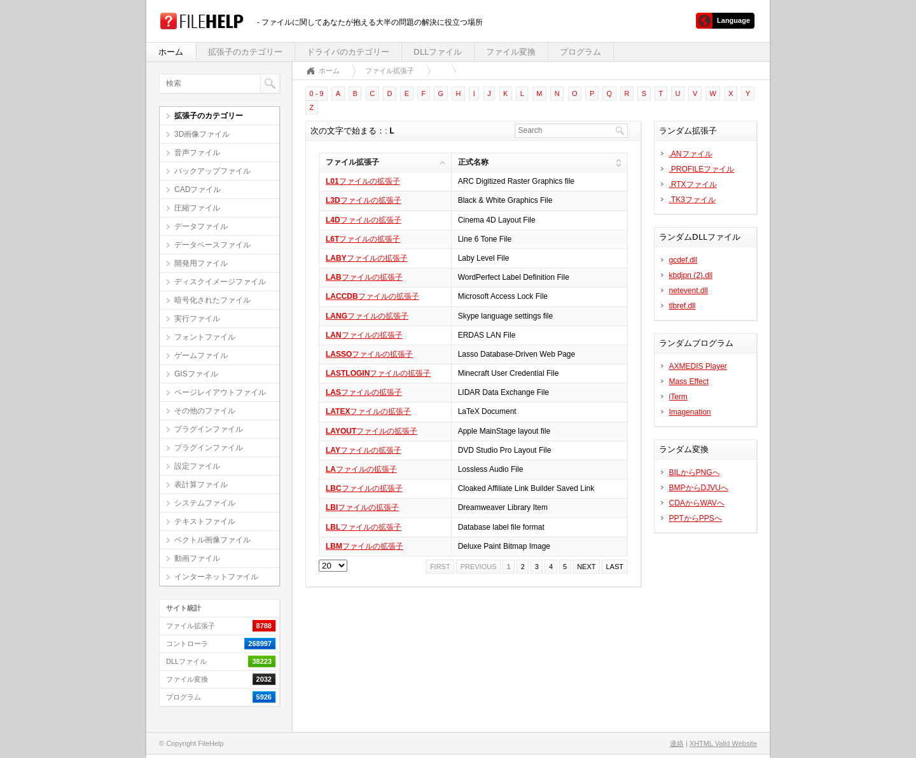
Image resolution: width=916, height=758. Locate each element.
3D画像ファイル (202, 134)
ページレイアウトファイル (220, 392)
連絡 (677, 743)
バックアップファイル (212, 171)
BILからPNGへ (694, 472)
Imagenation (690, 412)
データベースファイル (212, 244)
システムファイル (204, 503)
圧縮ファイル (197, 207)
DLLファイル (437, 52)
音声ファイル (197, 152)
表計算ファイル (201, 484)
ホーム (170, 52)
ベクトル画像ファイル (212, 539)
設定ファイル (197, 466)
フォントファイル (204, 337)
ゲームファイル (201, 355)
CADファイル (197, 189)
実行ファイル (197, 318)
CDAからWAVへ (697, 503)
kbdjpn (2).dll (691, 275)
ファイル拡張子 (389, 70)
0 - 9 (317, 93)
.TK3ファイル (692, 199)
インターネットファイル (216, 576)
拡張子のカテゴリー (245, 52)
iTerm (678, 396)
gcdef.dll (683, 260)
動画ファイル (197, 558)
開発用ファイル (201, 263)
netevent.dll (688, 290)
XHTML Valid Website (723, 743)
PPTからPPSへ (695, 518)
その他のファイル (204, 410)
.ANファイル (690, 153)
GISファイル (196, 373)
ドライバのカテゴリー (348, 52)
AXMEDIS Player (698, 366)
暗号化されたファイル (212, 300)
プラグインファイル (208, 429)
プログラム (580, 52)
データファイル (201, 226)
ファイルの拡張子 (363, 181)
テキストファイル (204, 521)
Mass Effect (689, 381)
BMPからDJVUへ (698, 487)
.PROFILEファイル (702, 169)
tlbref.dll (682, 305)
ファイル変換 (511, 52)
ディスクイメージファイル (220, 281)
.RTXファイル (693, 184)
